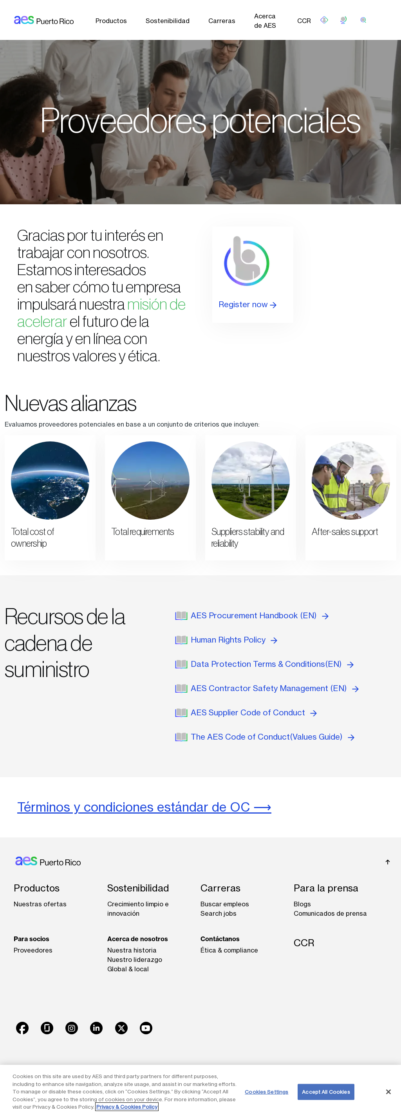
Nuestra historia (132, 950)
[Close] (388, 1091)
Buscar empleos (224, 904)
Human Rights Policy (234, 640)
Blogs (302, 904)
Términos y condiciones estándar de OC (133, 807)
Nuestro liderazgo (134, 959)
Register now (247, 304)
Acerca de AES (265, 20)
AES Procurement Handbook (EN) (260, 615)
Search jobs (218, 913)
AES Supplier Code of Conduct (254, 712)
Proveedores (33, 950)
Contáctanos (220, 939)
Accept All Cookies (326, 1091)
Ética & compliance (229, 950)
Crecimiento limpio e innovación (138, 908)
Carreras (221, 21)
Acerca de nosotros (137, 939)
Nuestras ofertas (40, 904)
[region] (200, 1092)
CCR (304, 21)
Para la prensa (326, 888)
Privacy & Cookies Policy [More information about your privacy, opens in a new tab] (126, 1107)
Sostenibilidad (168, 21)
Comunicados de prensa (330, 913)
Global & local (128, 969)
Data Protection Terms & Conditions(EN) (272, 664)
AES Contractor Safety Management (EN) (275, 688)
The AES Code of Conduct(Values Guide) (272, 737)
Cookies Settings (266, 1091)
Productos (111, 21)
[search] (363, 20)
